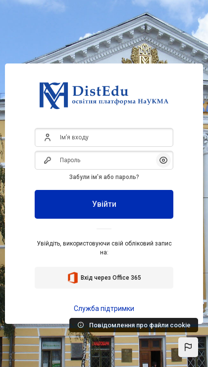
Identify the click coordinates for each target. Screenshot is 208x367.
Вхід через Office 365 (104, 278)
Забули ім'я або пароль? (104, 177)
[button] (188, 347)
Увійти (104, 204)
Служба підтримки (104, 308)
